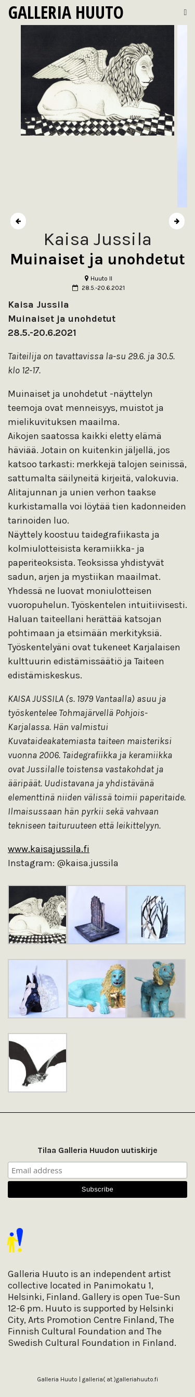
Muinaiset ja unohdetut (97, 259)
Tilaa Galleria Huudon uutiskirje (97, 1150)
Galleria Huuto (66, 12)
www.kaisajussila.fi (48, 849)
